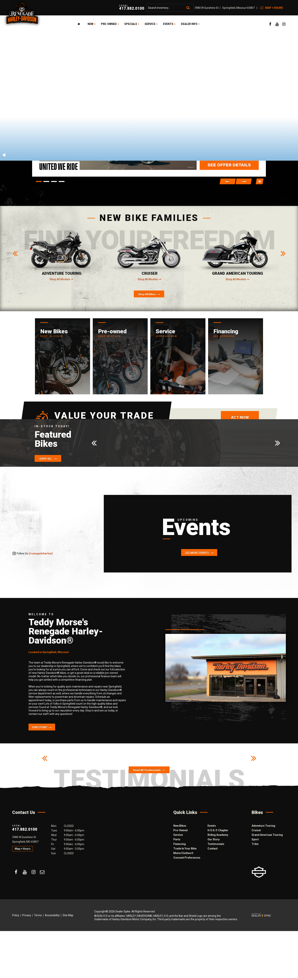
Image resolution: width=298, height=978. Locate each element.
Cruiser (256, 830)
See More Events (199, 552)
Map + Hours (23, 848)
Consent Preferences (186, 857)
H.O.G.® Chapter (218, 830)
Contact (213, 848)
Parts (176, 839)
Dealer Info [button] (189, 23)
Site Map (68, 915)
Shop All (48, 458)
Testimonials (216, 843)
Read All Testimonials (149, 770)
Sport (255, 839)
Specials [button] (130, 23)
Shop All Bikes (149, 294)
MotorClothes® (183, 853)
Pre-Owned (180, 830)
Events (212, 825)
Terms (38, 915)
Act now (240, 417)
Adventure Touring (263, 825)
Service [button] (150, 23)
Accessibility (52, 915)
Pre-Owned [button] (109, 23)
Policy (15, 915)
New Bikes (179, 825)
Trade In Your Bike (185, 848)
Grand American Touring (267, 834)
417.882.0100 (24, 827)
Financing (179, 843)
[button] (227, 181)
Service (178, 834)
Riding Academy (218, 834)
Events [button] (168, 23)
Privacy (26, 915)
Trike (255, 843)
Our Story (42, 727)
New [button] (90, 23)
